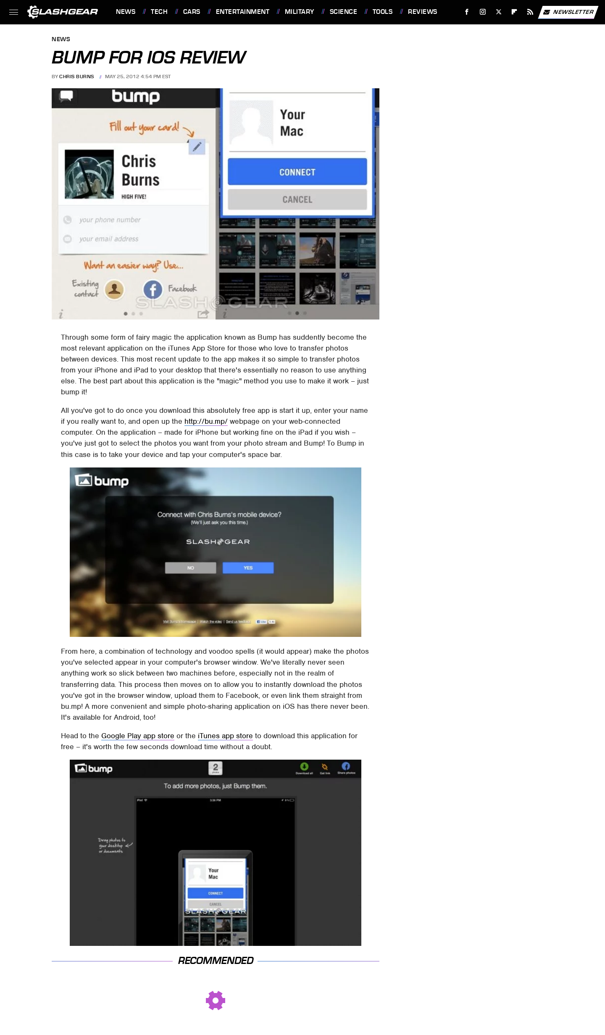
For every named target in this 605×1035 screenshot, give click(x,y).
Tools (383, 12)
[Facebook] (467, 11)
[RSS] (530, 11)
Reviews (422, 12)
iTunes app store (225, 735)
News (125, 12)
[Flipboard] (514, 11)
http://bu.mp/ (206, 421)
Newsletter (568, 12)
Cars (191, 12)
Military (299, 12)
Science (344, 12)
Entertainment (243, 12)
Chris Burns (76, 76)
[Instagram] (483, 11)
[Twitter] (498, 11)
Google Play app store (137, 735)
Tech (159, 12)
